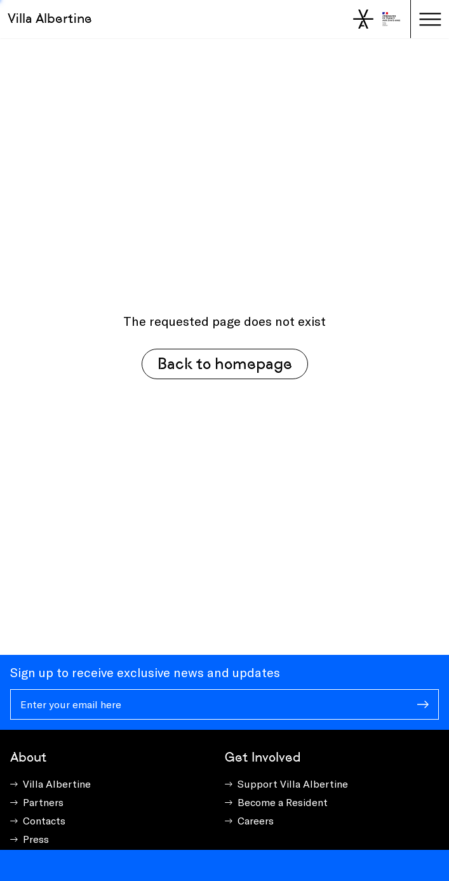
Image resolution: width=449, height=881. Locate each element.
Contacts (44, 820)
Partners (43, 802)
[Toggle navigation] (430, 19)
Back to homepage (224, 363)
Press (36, 839)
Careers (256, 820)
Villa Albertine (50, 18)
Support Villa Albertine (293, 783)
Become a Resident (283, 802)
